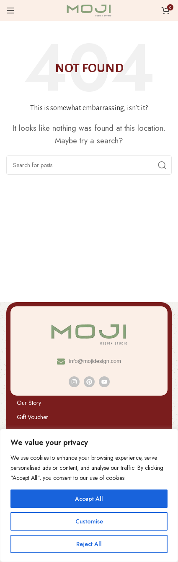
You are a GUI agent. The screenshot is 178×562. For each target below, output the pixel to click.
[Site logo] (89, 10)
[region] (89, 495)
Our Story (29, 403)
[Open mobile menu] (10, 10)
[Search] (89, 165)
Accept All (89, 499)
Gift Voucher (32, 417)
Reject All (89, 544)
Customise (89, 521)
